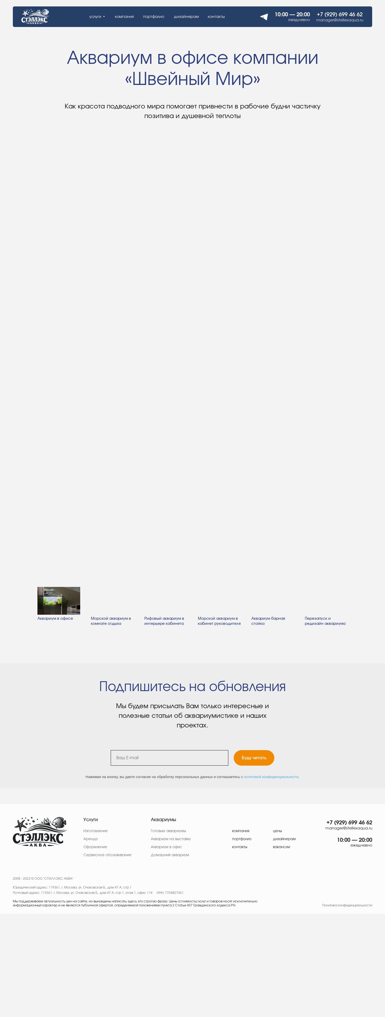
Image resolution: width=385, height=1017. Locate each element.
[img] (40, 832)
